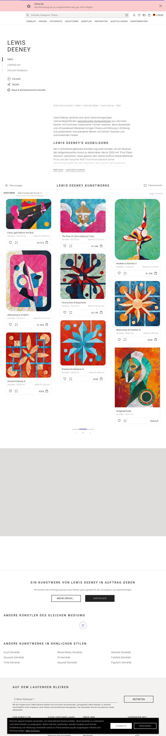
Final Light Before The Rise (20, 233)
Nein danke (145, 726)
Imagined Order (123, 411)
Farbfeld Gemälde (121, 644)
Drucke (43, 21)
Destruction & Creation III (128, 330)
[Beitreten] (138, 686)
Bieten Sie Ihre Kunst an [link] (23, 710)
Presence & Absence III (73, 369)
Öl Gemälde (63, 644)
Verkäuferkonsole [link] (20, 714)
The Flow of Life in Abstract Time (78, 236)
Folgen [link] (13, 78)
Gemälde (31, 21)
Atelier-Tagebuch (17, 70)
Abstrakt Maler (91, 105)
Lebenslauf (14, 65)
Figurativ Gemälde (121, 649)
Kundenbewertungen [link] (57, 710)
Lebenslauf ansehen (75, 170)
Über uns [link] (87, 710)
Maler (78, 105)
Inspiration (101, 21)
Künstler (86, 21)
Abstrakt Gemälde (121, 639)
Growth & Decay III (16, 381)
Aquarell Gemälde (67, 649)
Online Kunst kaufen (63, 105)
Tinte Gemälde (12, 649)
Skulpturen (71, 21)
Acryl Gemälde (12, 639)
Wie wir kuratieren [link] (55, 714)
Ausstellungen (119, 21)
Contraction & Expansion (74, 302)
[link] (126, 15)
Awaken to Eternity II (126, 263)
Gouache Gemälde (14, 644)
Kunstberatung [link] (139, 21)
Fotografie (56, 21)
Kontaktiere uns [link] (90, 714)
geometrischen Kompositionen (94, 121)
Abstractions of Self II (18, 315)
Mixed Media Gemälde (69, 639)
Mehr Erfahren (67, 598)
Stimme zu (121, 726)
